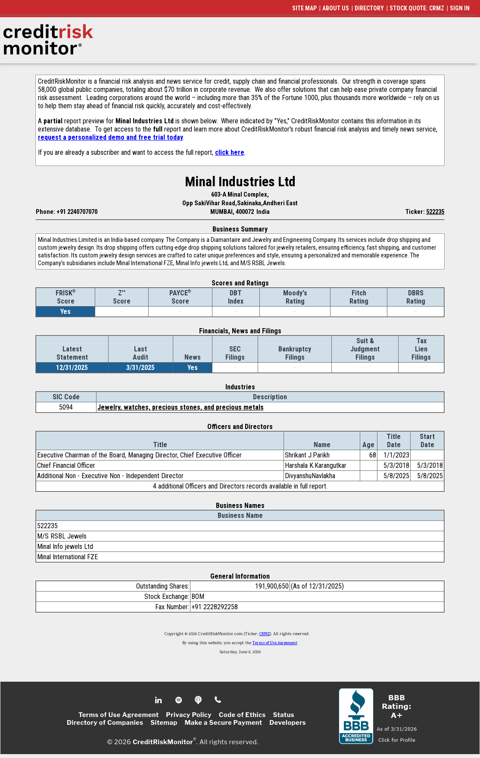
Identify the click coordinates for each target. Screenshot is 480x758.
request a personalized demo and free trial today (110, 137)
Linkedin (159, 700)
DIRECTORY (369, 8)
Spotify (179, 700)
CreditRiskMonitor (163, 741)
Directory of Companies (105, 723)
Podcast (199, 700)
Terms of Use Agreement (274, 643)
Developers (287, 723)
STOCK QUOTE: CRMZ (417, 8)
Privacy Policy (189, 715)
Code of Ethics (242, 715)
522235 (435, 212)
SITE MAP (304, 8)
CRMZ (264, 634)
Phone (218, 700)
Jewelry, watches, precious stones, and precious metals (180, 407)
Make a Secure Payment (223, 723)
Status (283, 715)
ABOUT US (335, 8)
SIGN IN (460, 8)
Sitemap (164, 723)
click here (229, 152)
